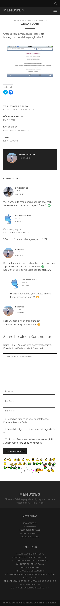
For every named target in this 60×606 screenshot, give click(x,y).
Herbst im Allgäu (38, 557)
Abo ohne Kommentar (30, 442)
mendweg (27, 20)
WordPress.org (30, 537)
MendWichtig (25, 130)
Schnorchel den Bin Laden (19, 110)
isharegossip (11, 141)
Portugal (38, 554)
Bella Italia (37, 564)
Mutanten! (9, 120)
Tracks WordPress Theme (18, 603)
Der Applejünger (23, 215)
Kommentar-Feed (30, 533)
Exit (38, 567)
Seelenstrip (37, 571)
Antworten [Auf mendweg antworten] (19, 255)
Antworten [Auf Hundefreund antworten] (19, 194)
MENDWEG (14, 10)
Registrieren (30, 523)
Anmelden (30, 526)
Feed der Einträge (30, 530)
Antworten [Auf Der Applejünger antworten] (19, 221)
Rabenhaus (22, 554)
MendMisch (42, 20)
